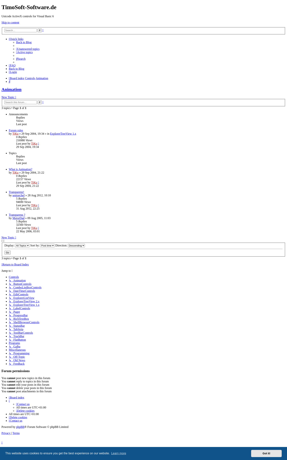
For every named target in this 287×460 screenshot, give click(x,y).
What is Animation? (20, 169)
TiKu (15, 133)
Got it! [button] (266, 453)
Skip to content (10, 22)
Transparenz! (16, 192)
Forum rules (16, 130)
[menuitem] (28, 48)
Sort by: (42, 245)
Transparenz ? (17, 214)
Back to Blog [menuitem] (23, 42)
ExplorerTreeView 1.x (63, 133)
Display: (16, 245)
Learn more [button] (118, 453)
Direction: (70, 245)
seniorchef (18, 195)
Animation (11, 89)
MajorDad (18, 218)
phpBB (20, 426)
